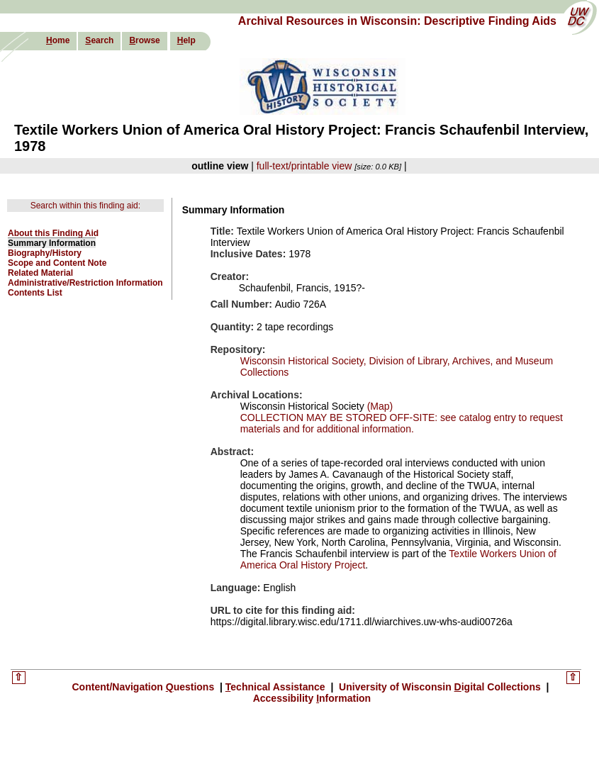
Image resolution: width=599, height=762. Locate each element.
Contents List (35, 293)
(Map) (378, 406)
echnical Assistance (276, 687)
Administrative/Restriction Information (85, 283)
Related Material (40, 273)
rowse (144, 40)
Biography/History (45, 253)
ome (57, 40)
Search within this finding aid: (85, 206)
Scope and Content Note (57, 263)
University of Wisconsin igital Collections (439, 687)
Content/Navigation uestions (145, 687)
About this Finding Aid (53, 233)
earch (99, 40)
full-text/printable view (304, 166)
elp (186, 40)
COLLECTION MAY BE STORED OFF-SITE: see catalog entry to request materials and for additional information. (401, 423)
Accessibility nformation (312, 698)
